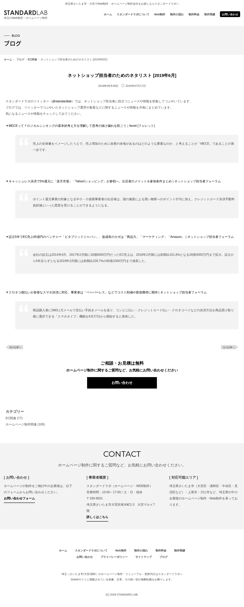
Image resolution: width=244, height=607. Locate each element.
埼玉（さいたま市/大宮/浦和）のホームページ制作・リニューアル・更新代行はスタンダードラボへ (122, 574)
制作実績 (209, 14)
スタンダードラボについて (133, 14)
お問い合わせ (230, 14)
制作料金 (194, 14)
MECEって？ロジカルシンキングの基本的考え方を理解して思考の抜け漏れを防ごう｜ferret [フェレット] (82, 125)
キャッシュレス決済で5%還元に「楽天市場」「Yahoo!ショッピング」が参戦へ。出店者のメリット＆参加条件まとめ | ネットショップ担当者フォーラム (115, 181)
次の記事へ (228, 347)
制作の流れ (177, 14)
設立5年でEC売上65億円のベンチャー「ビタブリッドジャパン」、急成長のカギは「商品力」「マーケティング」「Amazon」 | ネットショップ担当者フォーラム (121, 236)
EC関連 (32, 59)
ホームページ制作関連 (21, 424)
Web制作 (159, 14)
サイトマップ (143, 556)
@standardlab (62, 101)
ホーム (108, 14)
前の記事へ (15, 347)
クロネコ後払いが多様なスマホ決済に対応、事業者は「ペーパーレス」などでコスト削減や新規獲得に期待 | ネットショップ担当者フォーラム (108, 292)
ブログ (20, 59)
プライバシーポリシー (114, 556)
